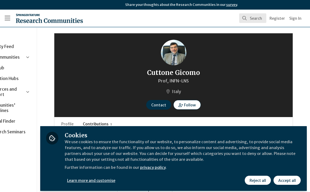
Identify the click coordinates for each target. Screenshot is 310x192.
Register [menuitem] (277, 18)
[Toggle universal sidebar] (7, 18)
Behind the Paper (161, 189)
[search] (252, 18)
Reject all (257, 177)
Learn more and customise (123, 177)
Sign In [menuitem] (295, 18)
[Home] (41, 18)
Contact (174, 105)
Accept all (286, 177)
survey (231, 4)
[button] (203, 105)
